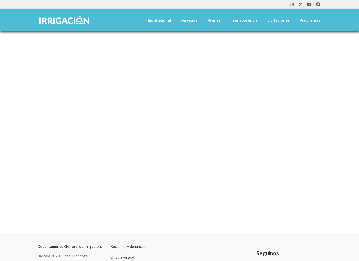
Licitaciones (279, 20)
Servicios (189, 20)
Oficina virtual (122, 257)
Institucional (159, 20)
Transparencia (244, 20)
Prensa (214, 20)
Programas (310, 20)
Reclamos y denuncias (128, 246)
